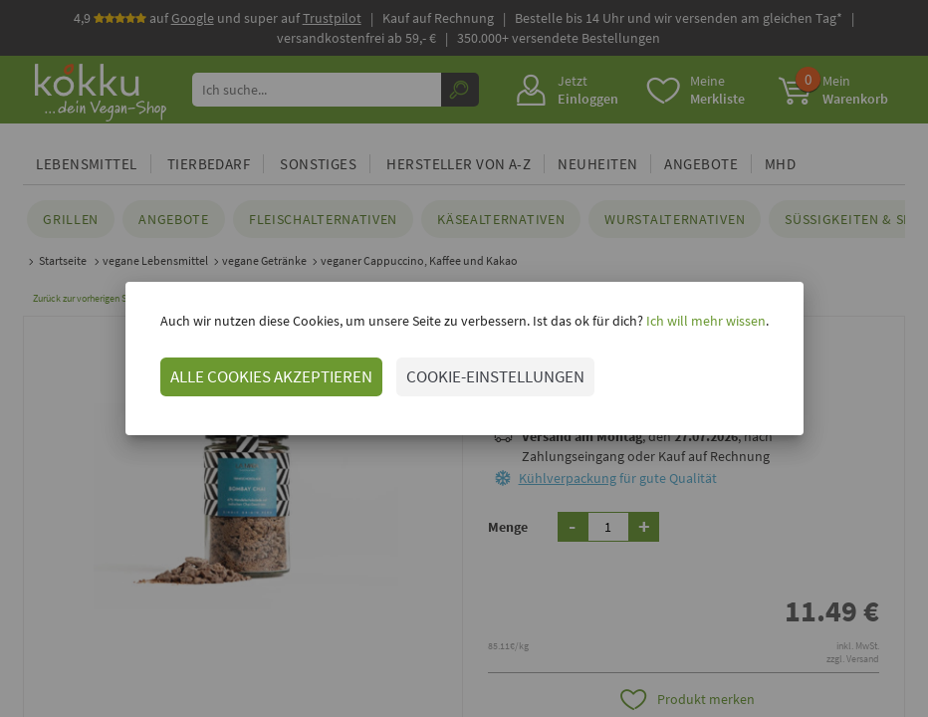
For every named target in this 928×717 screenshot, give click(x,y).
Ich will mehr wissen (704, 321)
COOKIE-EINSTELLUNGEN (495, 376)
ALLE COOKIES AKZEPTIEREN (271, 376)
